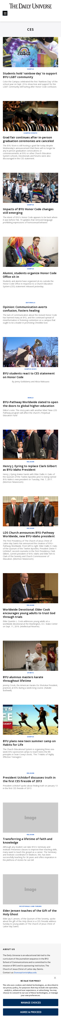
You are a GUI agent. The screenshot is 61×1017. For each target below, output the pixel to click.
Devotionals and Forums (30, 908)
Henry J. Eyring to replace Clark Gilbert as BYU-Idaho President (30, 470)
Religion (30, 464)
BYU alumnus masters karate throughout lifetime (24, 681)
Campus (30, 69)
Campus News (30, 368)
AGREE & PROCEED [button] (30, 1012)
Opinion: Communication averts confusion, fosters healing (26, 308)
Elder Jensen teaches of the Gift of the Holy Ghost (30, 914)
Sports (30, 675)
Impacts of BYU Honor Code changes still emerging (29, 210)
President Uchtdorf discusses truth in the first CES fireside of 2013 (29, 781)
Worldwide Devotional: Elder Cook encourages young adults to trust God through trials (30, 615)
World (31, 397)
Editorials (30, 302)
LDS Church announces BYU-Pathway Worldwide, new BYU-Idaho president (29, 537)
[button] (55, 977)
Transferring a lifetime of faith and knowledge (28, 843)
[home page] (30, 7)
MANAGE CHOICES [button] (31, 1002)
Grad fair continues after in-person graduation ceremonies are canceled (29, 139)
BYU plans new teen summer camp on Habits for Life (30, 745)
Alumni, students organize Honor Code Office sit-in (27, 274)
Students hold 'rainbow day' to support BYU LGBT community (25, 75)
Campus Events (30, 133)
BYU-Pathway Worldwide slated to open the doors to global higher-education (27, 405)
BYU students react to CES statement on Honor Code (29, 374)
